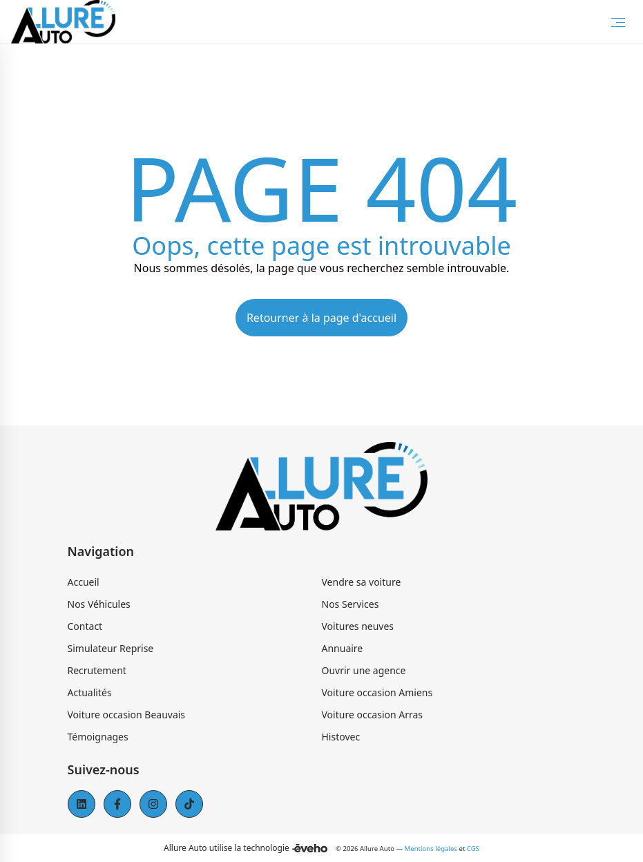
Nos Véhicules (99, 604)
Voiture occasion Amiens (377, 692)
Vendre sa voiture (361, 581)
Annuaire (342, 648)
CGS (473, 848)
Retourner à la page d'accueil (321, 317)
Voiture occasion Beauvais (127, 714)
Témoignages (98, 736)
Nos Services (350, 604)
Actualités (90, 692)
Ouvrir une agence (364, 670)
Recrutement (97, 670)
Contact (85, 626)
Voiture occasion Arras (372, 714)
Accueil (83, 581)
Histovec (341, 736)
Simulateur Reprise (111, 648)
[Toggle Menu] (618, 22)
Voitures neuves (358, 626)
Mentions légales (431, 848)
